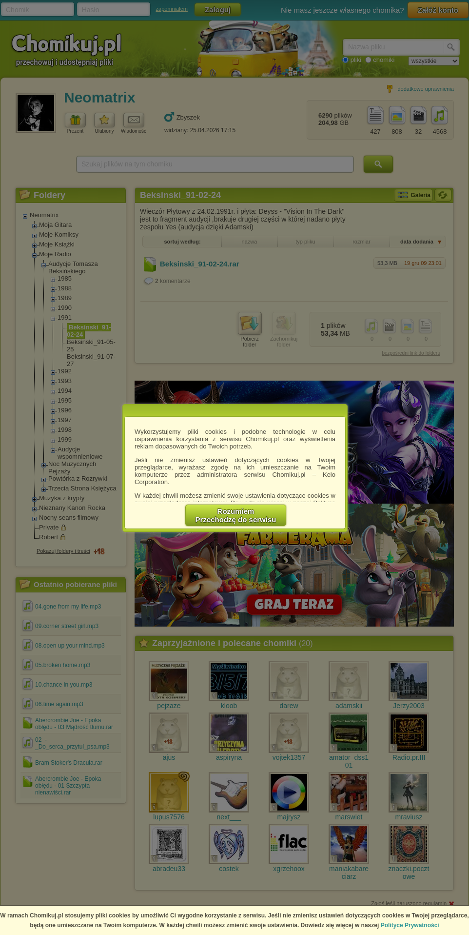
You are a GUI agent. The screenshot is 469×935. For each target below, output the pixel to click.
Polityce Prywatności (410, 925)
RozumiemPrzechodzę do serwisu (235, 515)
